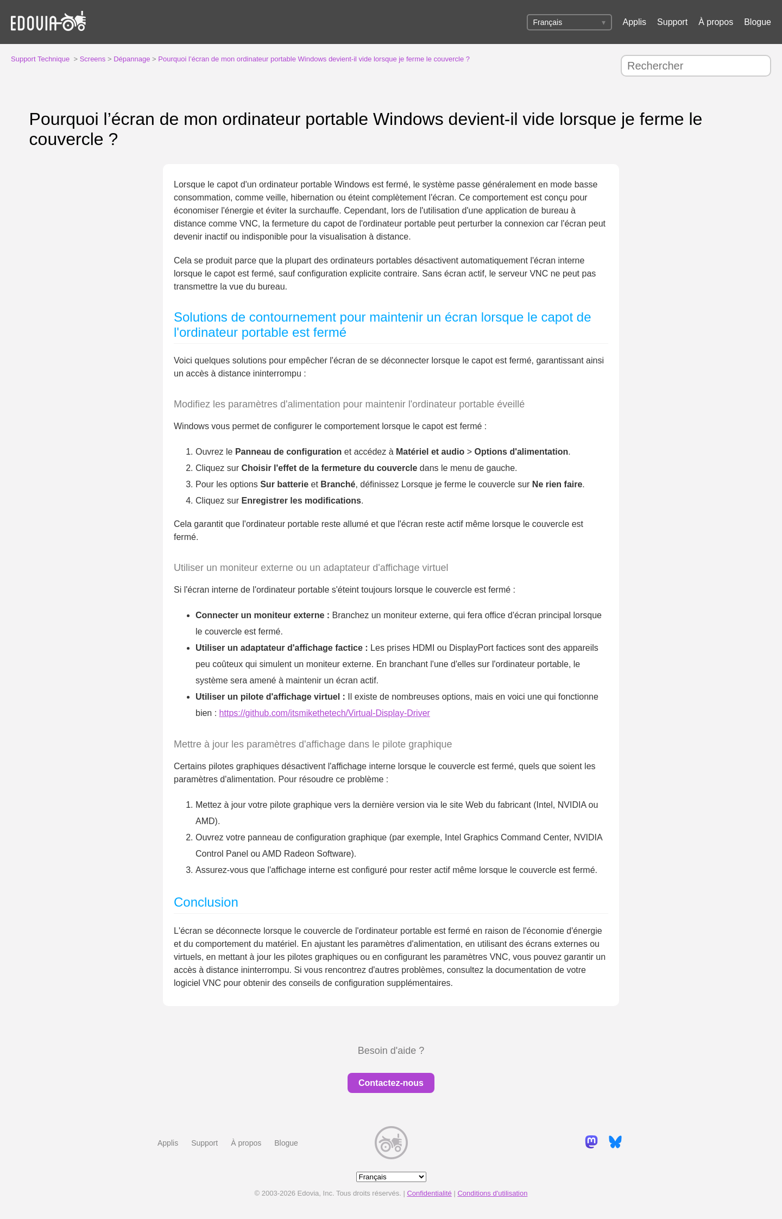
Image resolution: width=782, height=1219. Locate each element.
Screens (93, 59)
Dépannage (131, 59)
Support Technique (40, 59)
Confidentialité (429, 1193)
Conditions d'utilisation (492, 1193)
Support (672, 22)
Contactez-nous (391, 1083)
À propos (715, 22)
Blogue (757, 22)
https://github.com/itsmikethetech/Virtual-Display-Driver (324, 713)
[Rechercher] (696, 66)
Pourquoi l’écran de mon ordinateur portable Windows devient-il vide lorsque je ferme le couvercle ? (314, 59)
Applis (635, 22)
